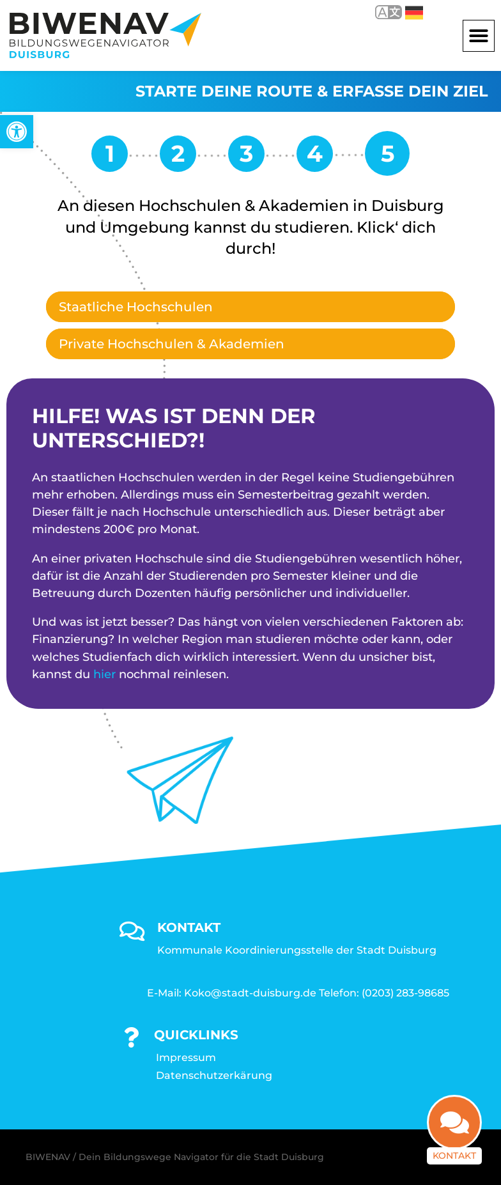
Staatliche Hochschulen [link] (136, 306)
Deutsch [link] (414, 12)
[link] (16, 131)
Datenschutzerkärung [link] (214, 1075)
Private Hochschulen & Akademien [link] (171, 344)
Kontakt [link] (454, 1162)
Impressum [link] (186, 1057)
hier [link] (104, 674)
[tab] (250, 306)
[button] (479, 36)
